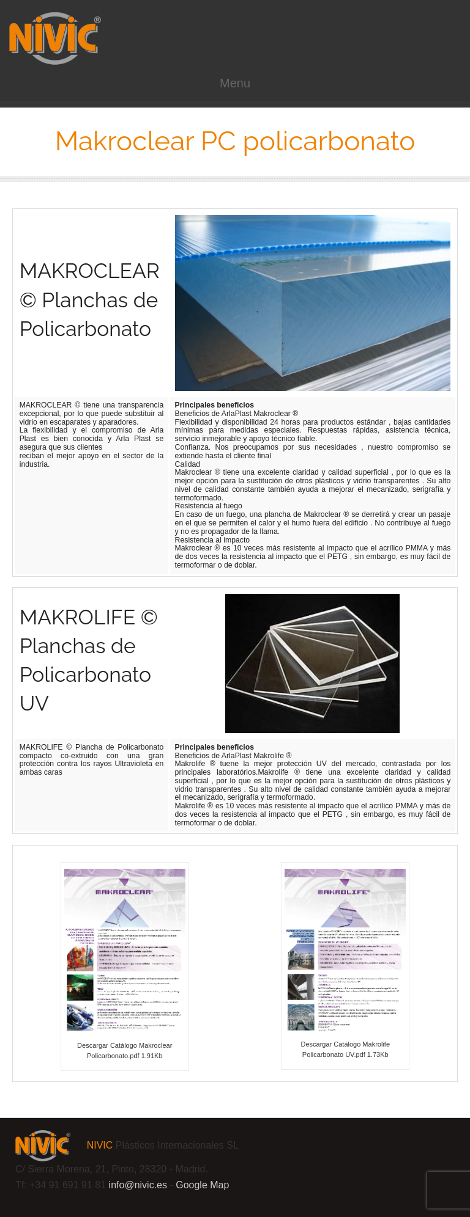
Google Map (202, 1185)
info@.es (138, 1185)
